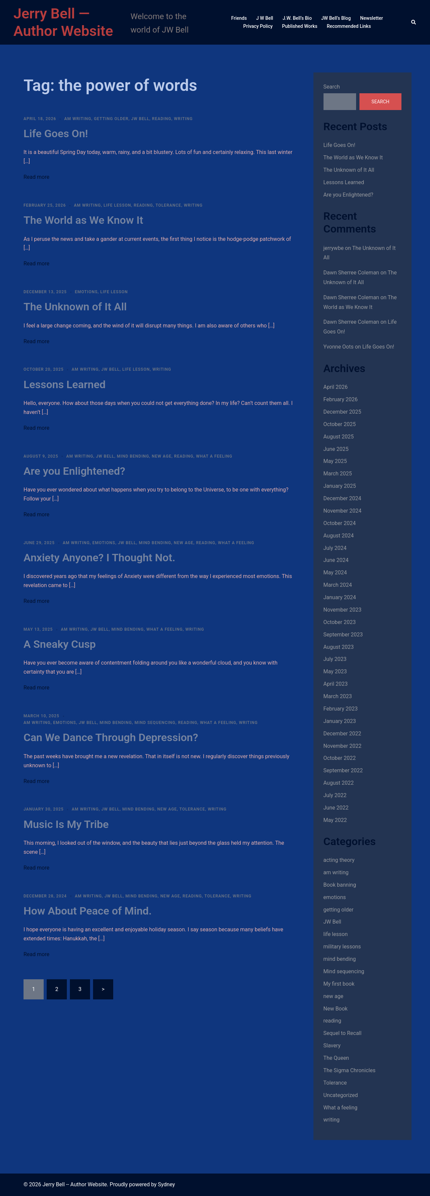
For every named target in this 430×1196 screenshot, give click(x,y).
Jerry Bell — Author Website (63, 22)
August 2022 (339, 783)
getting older (111, 118)
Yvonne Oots (339, 347)
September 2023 (343, 634)
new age (162, 456)
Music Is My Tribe (66, 824)
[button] (414, 22)
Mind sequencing (154, 722)
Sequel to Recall (343, 1033)
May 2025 (335, 461)
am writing (77, 118)
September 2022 (343, 770)
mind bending (133, 456)
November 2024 (342, 511)
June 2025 (336, 449)
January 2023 (340, 721)
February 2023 (341, 709)
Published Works (299, 26)
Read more (36, 177)
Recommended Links (349, 26)
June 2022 (336, 807)
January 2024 (340, 597)
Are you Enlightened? (74, 471)
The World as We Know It (83, 220)
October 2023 (340, 622)
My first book (339, 984)
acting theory (339, 860)
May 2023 (335, 671)
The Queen (336, 1058)
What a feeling (214, 456)
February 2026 (341, 399)
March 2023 (338, 696)
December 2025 (342, 412)
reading (161, 118)
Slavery (332, 1045)
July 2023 (335, 659)
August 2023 (339, 647)
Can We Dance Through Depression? (111, 737)
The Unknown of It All (75, 306)
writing (183, 118)
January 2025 (340, 486)
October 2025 (340, 424)
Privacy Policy (258, 26)
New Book (336, 1008)
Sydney (166, 1184)
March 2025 (338, 473)
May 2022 (335, 820)
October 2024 (340, 523)
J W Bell (264, 18)
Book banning (340, 885)
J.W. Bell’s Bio (297, 18)
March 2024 (338, 585)
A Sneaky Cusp (60, 644)
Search (332, 87)
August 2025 (339, 436)
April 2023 (336, 684)
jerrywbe (334, 248)
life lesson (117, 205)
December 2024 (342, 498)
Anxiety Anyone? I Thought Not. (99, 557)
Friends (239, 18)
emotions (86, 292)
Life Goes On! (56, 133)
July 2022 (335, 795)
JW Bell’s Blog (336, 18)
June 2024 (336, 560)
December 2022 (342, 733)
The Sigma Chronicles (350, 1070)
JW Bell (140, 118)
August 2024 (339, 535)
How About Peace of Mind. (88, 910)
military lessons (342, 946)
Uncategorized (341, 1095)
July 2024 (335, 548)
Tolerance (168, 205)
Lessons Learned (64, 384)
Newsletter (371, 18)
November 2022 (342, 746)
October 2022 (340, 758)
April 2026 (336, 387)
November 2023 (342, 610)
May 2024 (335, 572)
